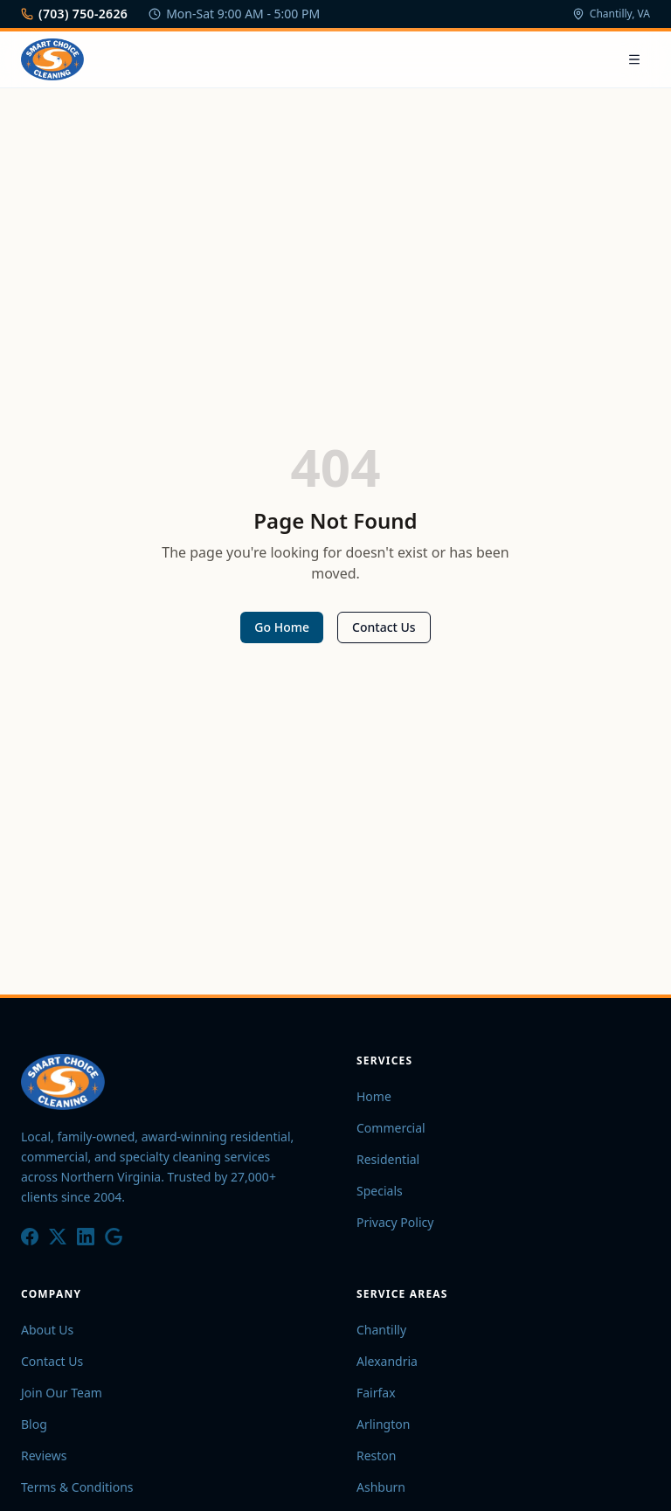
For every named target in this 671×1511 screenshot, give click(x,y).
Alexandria (387, 1361)
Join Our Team (61, 1392)
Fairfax (376, 1392)
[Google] (113, 1236)
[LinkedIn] (85, 1236)
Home (373, 1096)
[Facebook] (29, 1236)
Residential (387, 1159)
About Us (47, 1329)
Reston (376, 1455)
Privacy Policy (394, 1222)
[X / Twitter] (57, 1236)
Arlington (383, 1424)
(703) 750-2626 (74, 13)
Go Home (281, 627)
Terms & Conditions (77, 1487)
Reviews (43, 1455)
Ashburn (380, 1487)
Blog (34, 1424)
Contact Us (384, 627)
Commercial (390, 1127)
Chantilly (381, 1329)
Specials (379, 1190)
